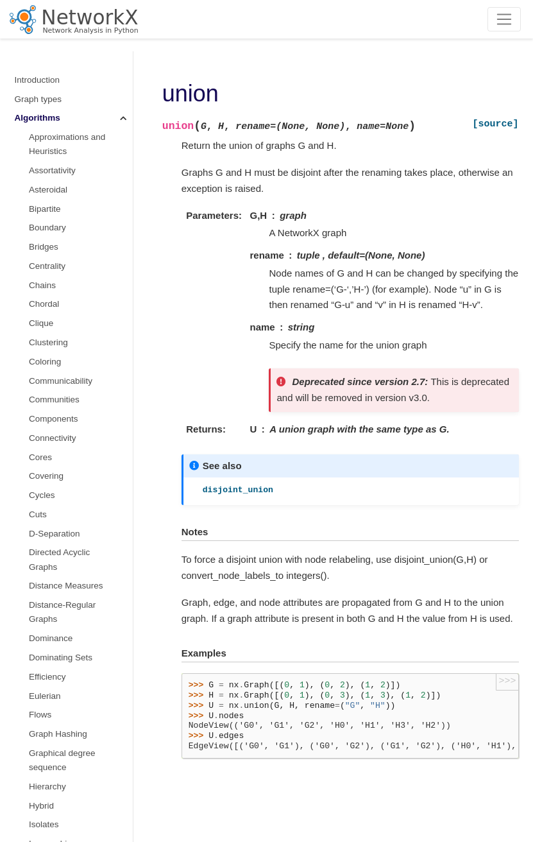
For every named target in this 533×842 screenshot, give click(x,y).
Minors (42, 53)
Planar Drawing (58, 202)
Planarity (46, 182)
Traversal (47, 488)
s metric (44, 354)
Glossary (32, 822)
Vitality (42, 546)
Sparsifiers (49, 374)
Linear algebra (42, 641)
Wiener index (54, 584)
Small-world (51, 335)
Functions (34, 603)
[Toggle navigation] (504, 19)
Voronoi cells (53, 564)
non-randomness (61, 106)
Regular (44, 240)
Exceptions (36, 784)
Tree (37, 507)
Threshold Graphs (63, 450)
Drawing (31, 746)
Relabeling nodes (48, 693)
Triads (41, 526)
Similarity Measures (67, 297)
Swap (40, 431)
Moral (40, 125)
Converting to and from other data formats (59, 667)
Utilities (29, 803)
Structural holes (59, 393)
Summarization (58, 412)
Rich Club (48, 259)
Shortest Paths (57, 278)
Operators (50, 163)
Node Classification (66, 145)
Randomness (40, 765)
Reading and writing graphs (53, 720)
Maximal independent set (70, 80)
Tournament (51, 469)
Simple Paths (54, 316)
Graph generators (49, 622)
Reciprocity (50, 221)
